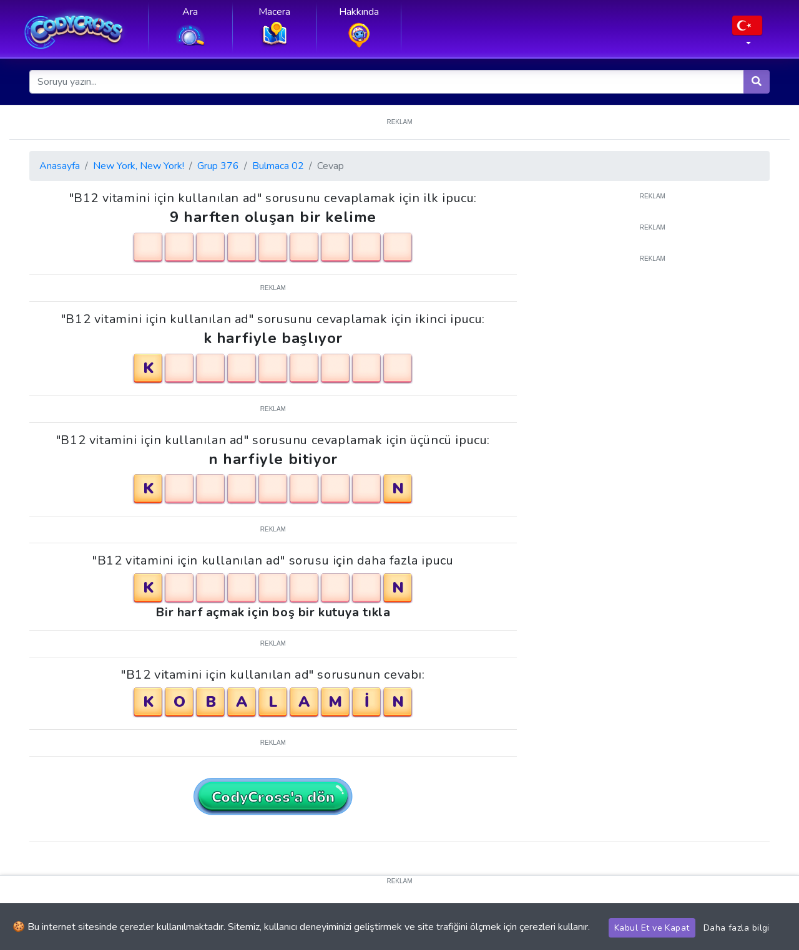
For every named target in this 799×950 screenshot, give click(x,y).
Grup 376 (218, 166)
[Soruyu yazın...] (387, 82)
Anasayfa (59, 166)
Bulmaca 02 (278, 166)
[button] (747, 34)
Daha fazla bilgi (736, 928)
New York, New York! (138, 166)
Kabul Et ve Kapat (652, 928)
